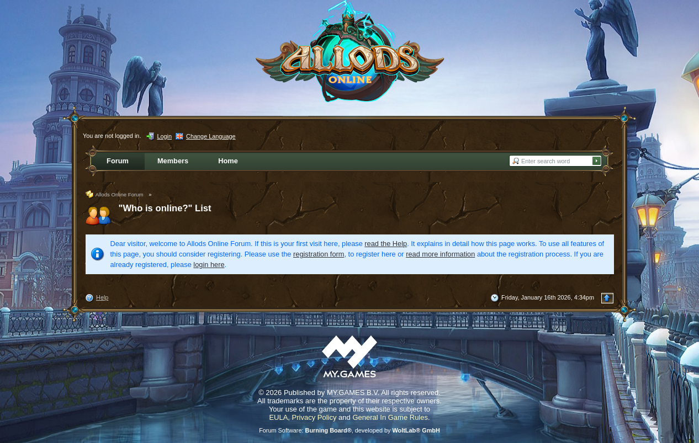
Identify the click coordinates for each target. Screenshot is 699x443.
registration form (318, 254)
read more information (440, 254)
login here (208, 264)
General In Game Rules (390, 417)
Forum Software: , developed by (349, 430)
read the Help (385, 243)
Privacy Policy (314, 417)
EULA (278, 417)
